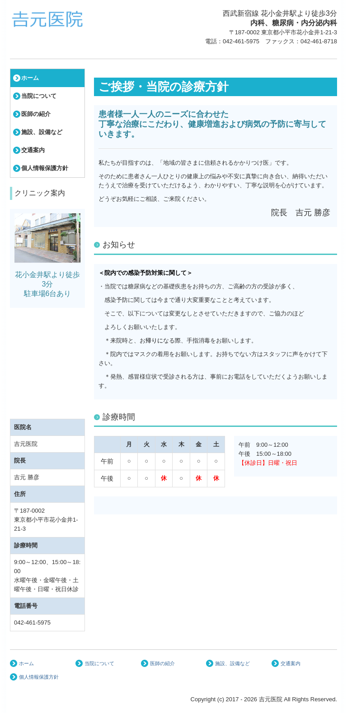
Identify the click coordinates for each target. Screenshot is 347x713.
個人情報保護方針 (44, 168)
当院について (38, 96)
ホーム (30, 77)
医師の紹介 (36, 114)
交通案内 (33, 150)
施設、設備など (41, 132)
